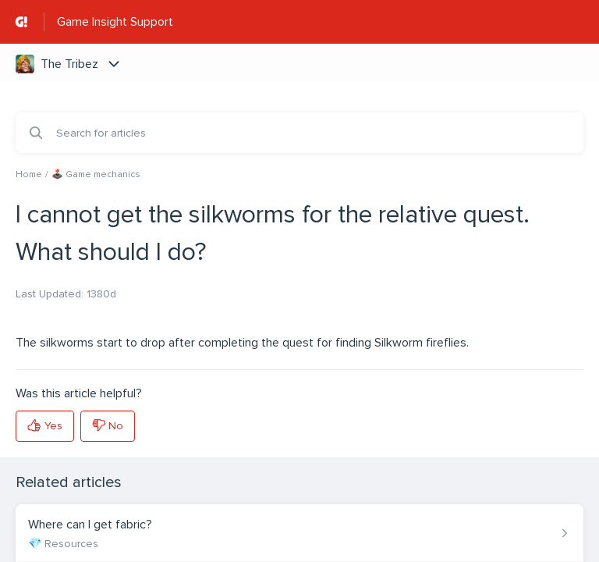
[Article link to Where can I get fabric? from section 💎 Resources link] (299, 533)
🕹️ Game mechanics (95, 174)
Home (29, 174)
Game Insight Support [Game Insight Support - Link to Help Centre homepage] (115, 22)
